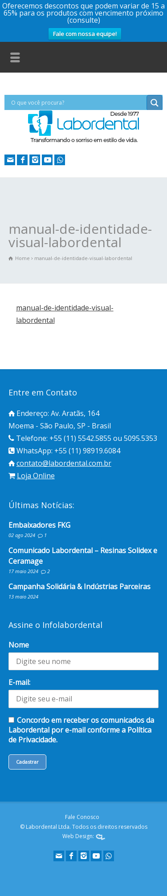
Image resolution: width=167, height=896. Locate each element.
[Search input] (77, 102)
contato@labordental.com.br (63, 463)
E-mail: (19, 682)
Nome (18, 645)
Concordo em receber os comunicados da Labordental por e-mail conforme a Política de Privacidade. (81, 730)
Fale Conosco (82, 817)
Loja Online (36, 476)
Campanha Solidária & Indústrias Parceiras (79, 586)
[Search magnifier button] (155, 103)
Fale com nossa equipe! (85, 34)
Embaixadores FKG (39, 525)
